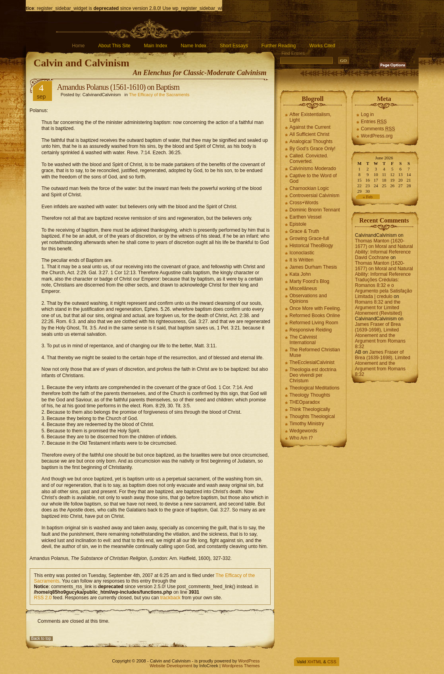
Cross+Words (304, 202)
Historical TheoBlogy (311, 245)
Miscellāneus (303, 288)
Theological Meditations (315, 388)
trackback (170, 597)
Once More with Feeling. (315, 308)
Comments (378, 129)
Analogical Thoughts (311, 141)
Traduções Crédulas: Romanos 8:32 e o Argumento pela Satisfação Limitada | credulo (383, 288)
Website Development (171, 665)
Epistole (298, 224)
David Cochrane (372, 257)
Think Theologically (310, 409)
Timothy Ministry (307, 423)
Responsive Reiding (311, 330)
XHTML (315, 661)
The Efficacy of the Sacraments (159, 94)
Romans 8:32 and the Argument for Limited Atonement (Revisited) (378, 307)
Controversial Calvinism (315, 195)
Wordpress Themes (241, 665)
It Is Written (301, 260)
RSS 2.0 (43, 597)
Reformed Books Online (315, 315)
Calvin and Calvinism (81, 63)
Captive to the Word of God (313, 178)
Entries (374, 121)
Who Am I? (301, 438)
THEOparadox (305, 402)
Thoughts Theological (312, 416)
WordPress (248, 661)
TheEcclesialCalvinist (312, 362)
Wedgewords (303, 431)
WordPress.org (377, 136)
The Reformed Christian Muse (315, 352)
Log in (367, 114)
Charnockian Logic (309, 188)
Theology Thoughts (310, 395)
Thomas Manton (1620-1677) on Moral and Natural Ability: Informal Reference (384, 246)
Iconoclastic (302, 253)
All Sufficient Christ (309, 134)
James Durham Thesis (313, 267)
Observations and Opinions (308, 298)
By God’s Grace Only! (313, 148)
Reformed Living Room (314, 322)
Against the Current (310, 127)
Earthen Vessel (306, 217)
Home (78, 45)
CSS (331, 661)
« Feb (368, 196)
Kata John (300, 274)
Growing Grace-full (309, 238)
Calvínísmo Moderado (313, 168)
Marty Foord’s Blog (309, 281)
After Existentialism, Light (310, 117)
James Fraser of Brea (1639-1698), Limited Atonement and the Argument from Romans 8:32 (380, 335)
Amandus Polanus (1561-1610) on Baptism (118, 87)
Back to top (41, 638)
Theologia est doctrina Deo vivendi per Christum (313, 375)
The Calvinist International (303, 339)
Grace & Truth (304, 231)
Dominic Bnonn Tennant (315, 210)
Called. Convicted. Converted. (309, 158)
